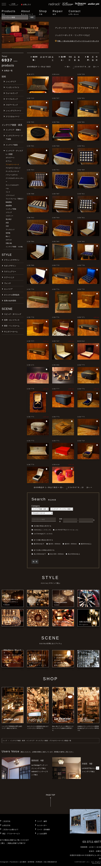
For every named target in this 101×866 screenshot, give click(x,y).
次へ (96, 67)
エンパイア (8, 289)
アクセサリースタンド (13, 168)
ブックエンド (10, 229)
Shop (43, 12)
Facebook (14, 862)
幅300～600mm (53, 544)
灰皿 (7, 223)
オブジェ (9, 161)
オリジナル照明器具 (11, 295)
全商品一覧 (8, 71)
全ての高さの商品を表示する (43, 550)
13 (89, 67)
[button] (97, 768)
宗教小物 (9, 243)
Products (8, 12)
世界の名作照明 (10, 301)
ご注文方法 (6, 821)
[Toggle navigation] (4, 4)
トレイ (8, 192)
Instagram (4, 862)
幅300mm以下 (38, 544)
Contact (75, 12)
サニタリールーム (11, 332)
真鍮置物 (9, 205)
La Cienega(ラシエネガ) (42, 533)
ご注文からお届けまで (10, 829)
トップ (5, 740)
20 (44, 57)
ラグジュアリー (10, 272)
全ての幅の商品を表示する (42, 540)
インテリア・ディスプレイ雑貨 (14, 152)
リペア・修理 (42, 821)
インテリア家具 (12, 145)
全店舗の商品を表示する (41, 526)
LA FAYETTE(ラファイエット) (65, 530)
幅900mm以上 (85, 544)
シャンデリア (11, 82)
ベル (7, 188)
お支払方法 (6, 825)
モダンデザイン (10, 266)
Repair (58, 12)
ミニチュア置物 (11, 209)
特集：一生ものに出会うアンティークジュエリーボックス (78, 41)
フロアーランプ (12, 105)
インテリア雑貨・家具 (17, 740)
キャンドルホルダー (12, 185)
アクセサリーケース (12, 164)
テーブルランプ (12, 99)
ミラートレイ (10, 195)
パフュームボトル (12, 175)
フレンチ (7, 283)
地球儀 (8, 233)
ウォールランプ (12, 93)
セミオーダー (42, 825)
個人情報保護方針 (50, 862)
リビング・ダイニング (12, 314)
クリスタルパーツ (12, 116)
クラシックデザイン (11, 260)
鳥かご (8, 236)
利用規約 (39, 862)
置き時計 (9, 219)
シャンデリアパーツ (13, 111)
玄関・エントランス (11, 320)
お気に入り (26, 4)
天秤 (7, 226)
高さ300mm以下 (39, 554)
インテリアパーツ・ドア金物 (14, 137)
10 (41, 57)
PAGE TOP (50, 801)
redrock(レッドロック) (41, 530)
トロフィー (9, 216)
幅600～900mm (70, 544)
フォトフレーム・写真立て (15, 199)
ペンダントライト (12, 87)
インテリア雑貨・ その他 (14, 247)
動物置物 (9, 202)
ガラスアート (10, 158)
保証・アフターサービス (11, 834)
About (27, 12)
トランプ (9, 212)
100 (49, 57)
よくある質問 (42, 834)
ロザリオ (9, 240)
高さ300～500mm (56, 554)
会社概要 (23, 862)
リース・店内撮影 (43, 829)
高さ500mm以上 (73, 554)
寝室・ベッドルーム (11, 326)
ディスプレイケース (12, 171)
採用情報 (31, 862)
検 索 (35, 561)
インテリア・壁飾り (13, 130)
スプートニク (9, 277)
